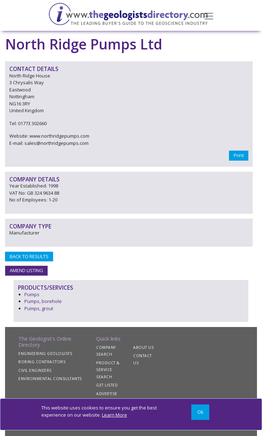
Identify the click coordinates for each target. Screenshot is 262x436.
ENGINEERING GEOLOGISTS (45, 353)
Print (239, 155)
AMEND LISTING (26, 270)
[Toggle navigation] (209, 15)
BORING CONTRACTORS (41, 361)
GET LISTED (107, 385)
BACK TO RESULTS (29, 256)
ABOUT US (143, 347)
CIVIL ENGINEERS (35, 370)
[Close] (200, 412)
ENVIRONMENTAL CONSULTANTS (50, 378)
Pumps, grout (38, 308)
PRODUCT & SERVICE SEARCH (108, 369)
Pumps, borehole (43, 301)
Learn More (114, 415)
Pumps (31, 294)
